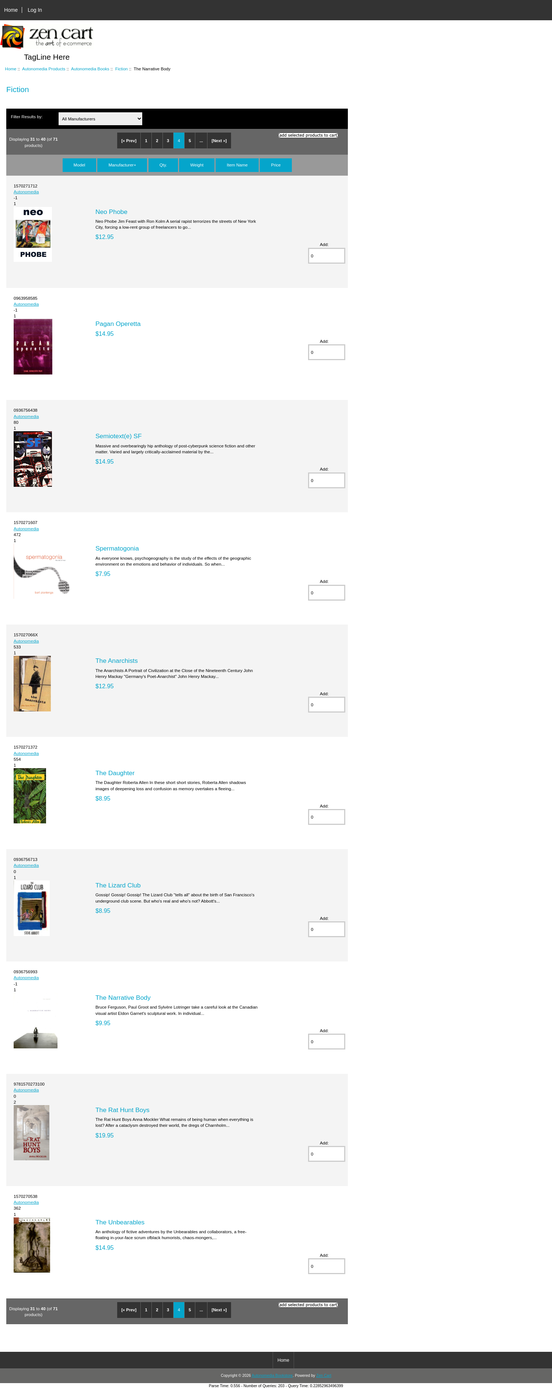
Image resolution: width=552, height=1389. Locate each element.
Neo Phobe (111, 211)
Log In (35, 10)
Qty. (163, 164)
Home (11, 10)
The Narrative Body (123, 997)
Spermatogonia (117, 548)
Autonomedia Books (90, 68)
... (201, 140)
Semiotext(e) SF (118, 436)
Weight (196, 164)
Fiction (121, 68)
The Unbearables (119, 1222)
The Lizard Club (118, 885)
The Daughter (114, 773)
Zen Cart (323, 1376)
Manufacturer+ (122, 164)
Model (79, 164)
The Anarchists (116, 660)
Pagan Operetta (118, 323)
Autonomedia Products (43, 68)
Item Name (237, 164)
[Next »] (219, 140)
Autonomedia (26, 191)
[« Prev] (128, 140)
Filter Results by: (26, 116)
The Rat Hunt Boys (122, 1110)
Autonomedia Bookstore (272, 1376)
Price (275, 164)
